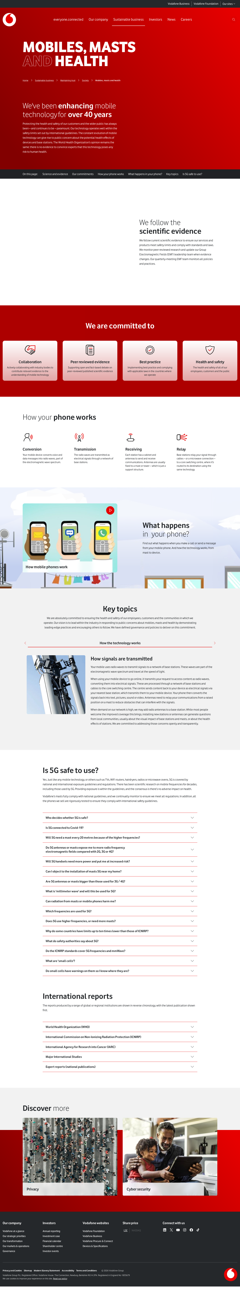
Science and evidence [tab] (55, 174)
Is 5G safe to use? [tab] (198, 174)
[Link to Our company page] (97, 20)
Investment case (51, 1271)
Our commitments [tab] (84, 174)
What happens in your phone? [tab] (149, 174)
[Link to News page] (170, 20)
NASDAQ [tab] (136, 1266)
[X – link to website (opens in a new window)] (171, 1266)
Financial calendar (52, 1276)
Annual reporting (51, 1266)
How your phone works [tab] (113, 174)
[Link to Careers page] (185, 20)
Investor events (51, 1286)
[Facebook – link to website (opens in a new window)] (191, 1266)
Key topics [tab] (177, 174)
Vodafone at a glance (13, 1266)
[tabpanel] (120, 661)
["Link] (70, 1196)
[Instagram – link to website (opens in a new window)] (185, 1266)
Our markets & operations (16, 1281)
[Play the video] (108, 482)
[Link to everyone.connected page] (67, 20)
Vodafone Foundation (206, 4)
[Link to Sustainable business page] (127, 20)
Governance (9, 1286)
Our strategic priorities (14, 1271)
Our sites (228, 4)
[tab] (120, 613)
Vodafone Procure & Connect (98, 1276)
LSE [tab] (126, 1266)
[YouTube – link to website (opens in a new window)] (178, 1266)
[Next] (214, 613)
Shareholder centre (53, 1281)
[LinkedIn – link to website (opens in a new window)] (165, 1266)
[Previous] (26, 613)
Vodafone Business (179, 4)
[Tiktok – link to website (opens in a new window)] (198, 1266)
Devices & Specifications (95, 1281)
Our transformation (12, 1276)
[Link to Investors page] (154, 20)
